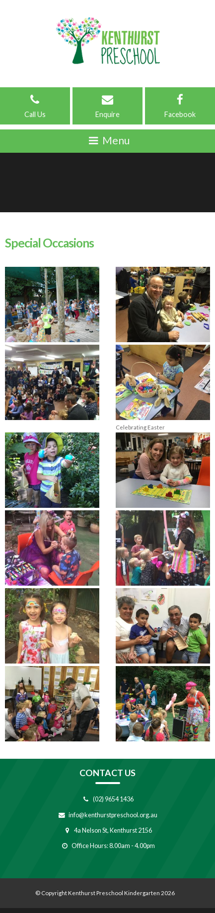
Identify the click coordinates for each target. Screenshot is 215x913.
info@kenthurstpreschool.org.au (113, 815)
